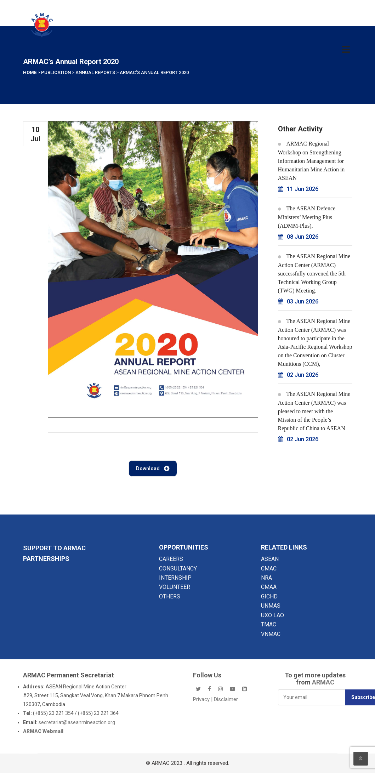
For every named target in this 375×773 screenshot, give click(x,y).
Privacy (202, 699)
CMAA (269, 587)
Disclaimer (226, 699)
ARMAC (323, 682)
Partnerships (46, 558)
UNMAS (270, 605)
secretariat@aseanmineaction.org (77, 722)
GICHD (269, 596)
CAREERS (171, 559)
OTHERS (169, 596)
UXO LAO (272, 615)
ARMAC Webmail (43, 731)
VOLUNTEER (174, 587)
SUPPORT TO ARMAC (54, 548)
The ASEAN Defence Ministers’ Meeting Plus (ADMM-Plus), (307, 217)
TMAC (268, 624)
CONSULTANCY (178, 568)
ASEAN (270, 559)
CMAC (269, 568)
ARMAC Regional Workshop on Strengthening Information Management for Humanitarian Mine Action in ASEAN (311, 161)
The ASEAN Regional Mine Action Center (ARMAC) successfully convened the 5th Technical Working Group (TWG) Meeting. (314, 273)
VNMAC (270, 634)
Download (153, 468)
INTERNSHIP (175, 577)
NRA (266, 577)
